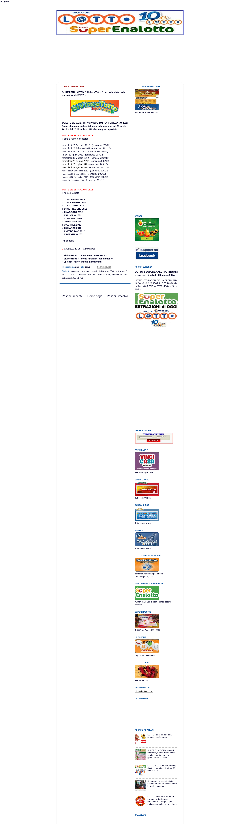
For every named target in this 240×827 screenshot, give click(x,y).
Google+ (4, 1)
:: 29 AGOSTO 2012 (72, 212)
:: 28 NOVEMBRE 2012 (74, 202)
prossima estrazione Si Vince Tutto (95, 274)
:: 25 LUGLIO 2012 (72, 215)
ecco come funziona (80, 271)
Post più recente (72, 296)
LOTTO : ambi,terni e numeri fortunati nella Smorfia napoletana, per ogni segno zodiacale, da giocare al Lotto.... (162, 800)
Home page (94, 296)
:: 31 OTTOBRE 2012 (73, 205)
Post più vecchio (117, 296)
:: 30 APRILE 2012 (71, 225)
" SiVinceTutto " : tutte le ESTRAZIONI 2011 (85, 255)
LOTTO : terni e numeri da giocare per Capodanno (159, 736)
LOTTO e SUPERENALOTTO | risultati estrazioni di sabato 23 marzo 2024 (161, 768)
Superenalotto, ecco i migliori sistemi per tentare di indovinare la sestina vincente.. (162, 783)
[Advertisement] (120, 60)
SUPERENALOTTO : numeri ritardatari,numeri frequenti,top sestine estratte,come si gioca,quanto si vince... (161, 754)
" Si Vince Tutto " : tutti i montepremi (81, 262)
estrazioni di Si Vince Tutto (103, 271)
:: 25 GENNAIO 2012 (73, 234)
